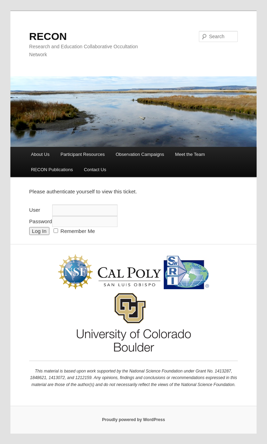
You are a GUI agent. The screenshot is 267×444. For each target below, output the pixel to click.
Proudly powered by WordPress (133, 419)
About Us (40, 154)
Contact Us (95, 169)
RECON (48, 36)
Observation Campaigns (140, 154)
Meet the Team (190, 154)
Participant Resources (82, 154)
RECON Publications (52, 169)
